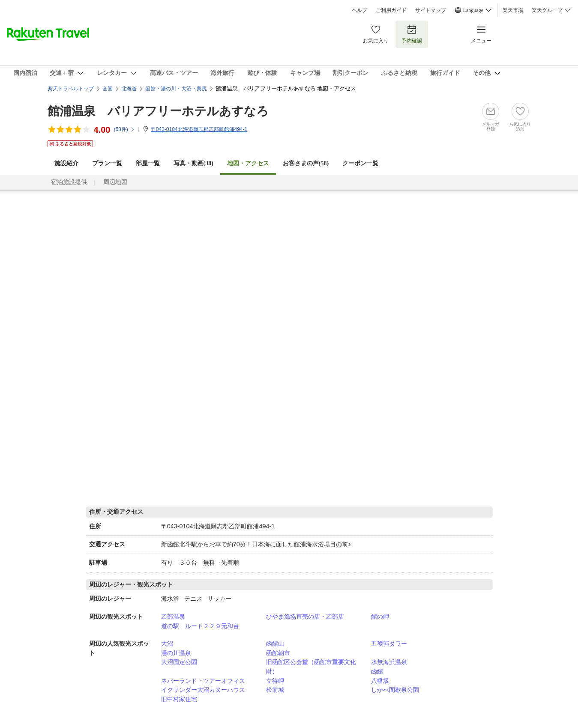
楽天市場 (513, 10)
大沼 (167, 643)
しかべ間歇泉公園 (395, 689)
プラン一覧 (107, 163)
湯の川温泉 (176, 652)
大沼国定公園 (179, 661)
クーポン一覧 (360, 163)
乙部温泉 (173, 616)
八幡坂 (380, 680)
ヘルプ (359, 10)
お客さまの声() (306, 163)
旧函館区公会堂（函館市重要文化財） (311, 666)
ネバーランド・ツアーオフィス (203, 680)
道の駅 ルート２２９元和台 (200, 626)
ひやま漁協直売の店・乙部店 (305, 616)
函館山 (275, 643)
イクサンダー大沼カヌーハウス (203, 689)
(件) (124, 129)
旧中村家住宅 (179, 699)
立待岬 (275, 680)
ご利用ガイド (391, 10)
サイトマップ (430, 10)
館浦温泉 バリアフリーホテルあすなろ (158, 111)
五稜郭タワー (389, 643)
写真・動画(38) (193, 163)
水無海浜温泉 (389, 661)
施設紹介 (66, 163)
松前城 (275, 689)
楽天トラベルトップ (71, 89)
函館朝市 (278, 652)
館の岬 (380, 616)
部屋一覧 (148, 163)
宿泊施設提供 (69, 182)
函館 (377, 671)
